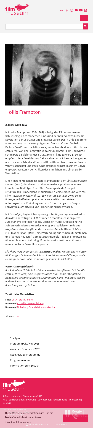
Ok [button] (75, 418)
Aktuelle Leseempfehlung (30, 303)
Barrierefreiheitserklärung (22, 399)
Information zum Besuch (24, 365)
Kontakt (7, 403)
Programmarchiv (20, 360)
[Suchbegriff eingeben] (44, 26)
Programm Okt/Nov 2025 (24, 343)
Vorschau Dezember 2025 (25, 349)
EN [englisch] (61, 10)
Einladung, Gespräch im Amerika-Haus (37, 307)
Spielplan (15, 338)
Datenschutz (44, 399)
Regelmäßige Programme (25, 354)
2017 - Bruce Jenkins (22, 299)
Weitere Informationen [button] (19, 422)
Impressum (75, 399)
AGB (5, 399)
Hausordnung (60, 399)
